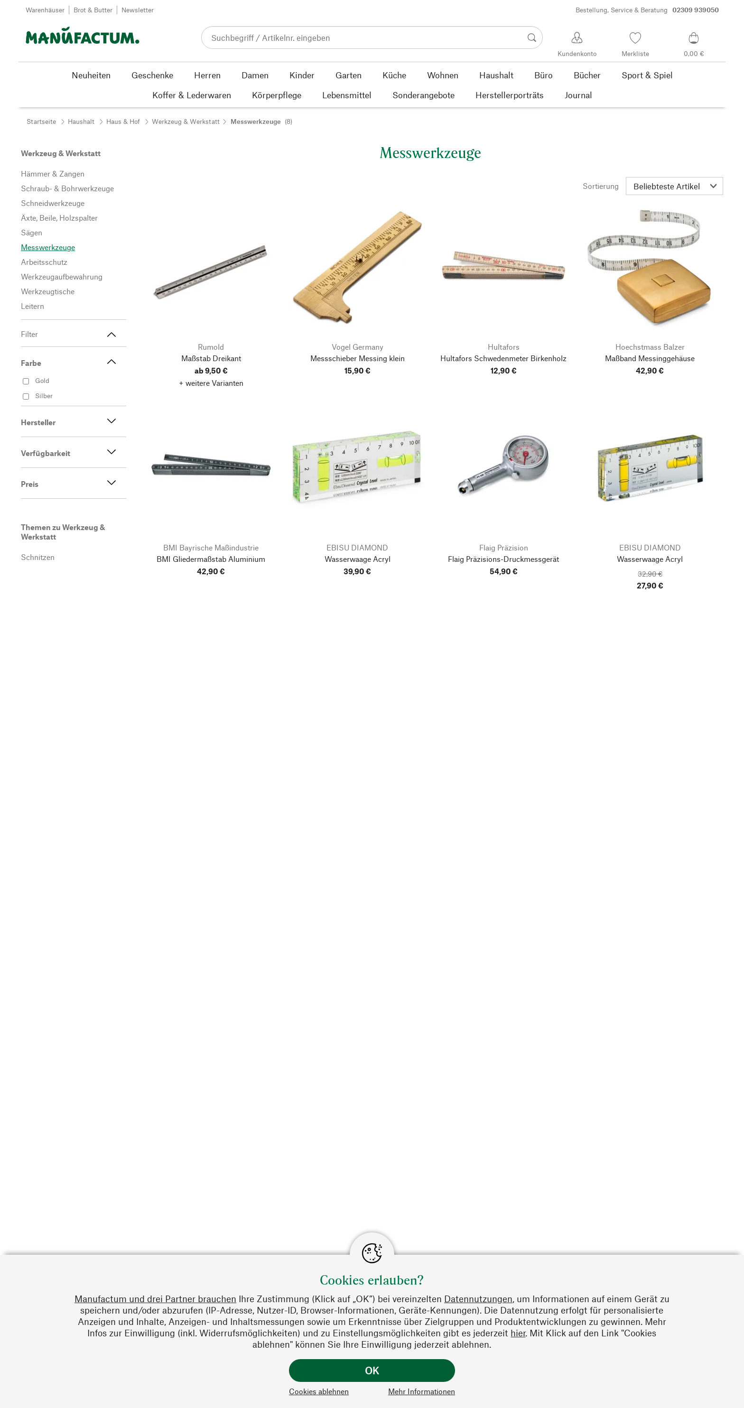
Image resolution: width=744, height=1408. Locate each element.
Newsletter (137, 10)
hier (518, 1332)
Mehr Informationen (421, 1391)
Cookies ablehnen (319, 1391)
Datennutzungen (478, 1298)
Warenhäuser (45, 10)
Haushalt (81, 121)
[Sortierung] (674, 186)
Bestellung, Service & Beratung (647, 10)
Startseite (41, 121)
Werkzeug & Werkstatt (186, 121)
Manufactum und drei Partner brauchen (155, 1298)
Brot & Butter (93, 10)
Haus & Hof (123, 121)
